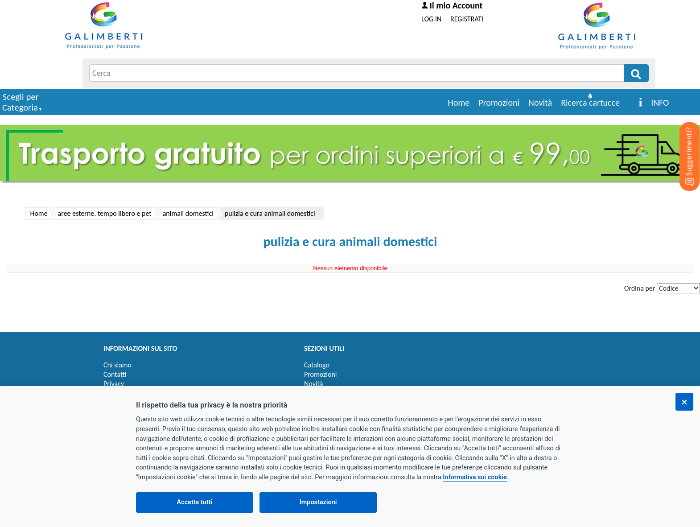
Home (458, 102)
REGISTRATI (466, 19)
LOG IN (431, 19)
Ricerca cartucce (590, 102)
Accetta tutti (195, 502)
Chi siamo (117, 365)
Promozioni (498, 102)
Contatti (115, 374)
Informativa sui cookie (474, 477)
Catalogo (316, 365)
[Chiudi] (684, 402)
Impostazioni (318, 502)
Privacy (113, 383)
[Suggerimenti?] (682, 142)
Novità (540, 102)
